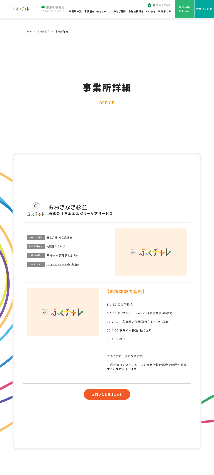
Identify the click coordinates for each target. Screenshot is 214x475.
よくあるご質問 (117, 11)
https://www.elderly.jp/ (63, 264)
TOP (29, 31)
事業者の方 (164, 11)
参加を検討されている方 (141, 11)
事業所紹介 (43, 31)
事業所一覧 (75, 11)
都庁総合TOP (161, 5)
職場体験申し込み (184, 9)
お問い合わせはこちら (107, 394)
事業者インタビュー (95, 11)
